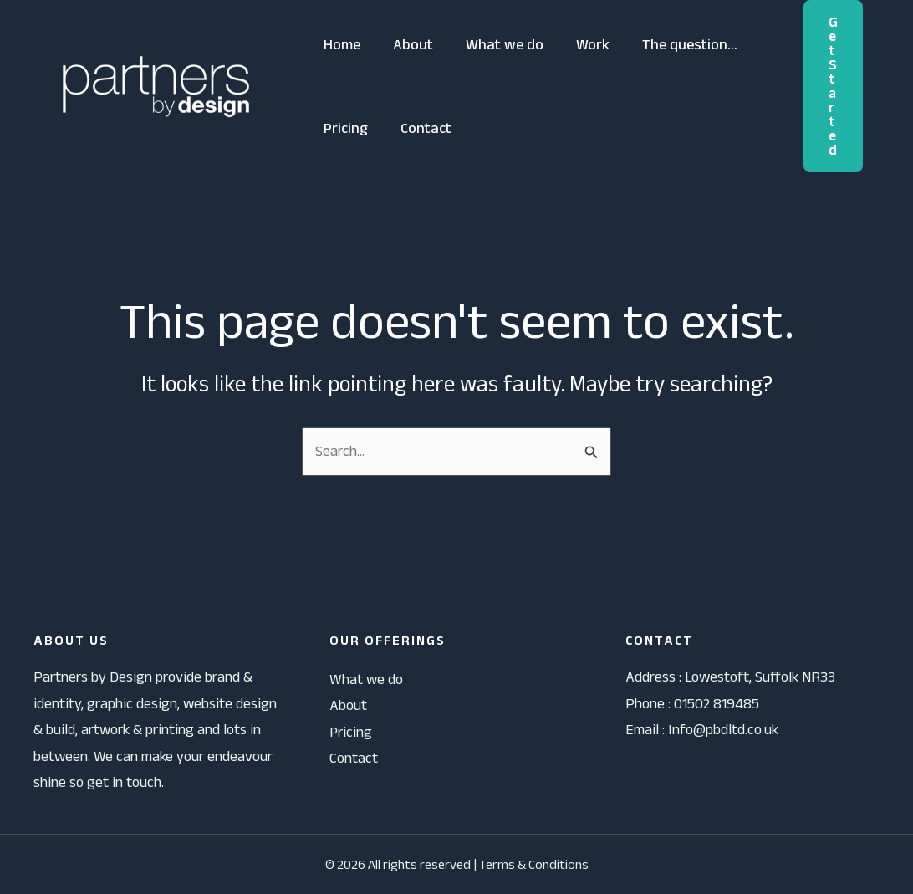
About (410, 44)
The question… (679, 44)
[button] (833, 86)
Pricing (345, 128)
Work (584, 44)
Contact (422, 128)
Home (341, 44)
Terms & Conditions (534, 864)
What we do (499, 44)
